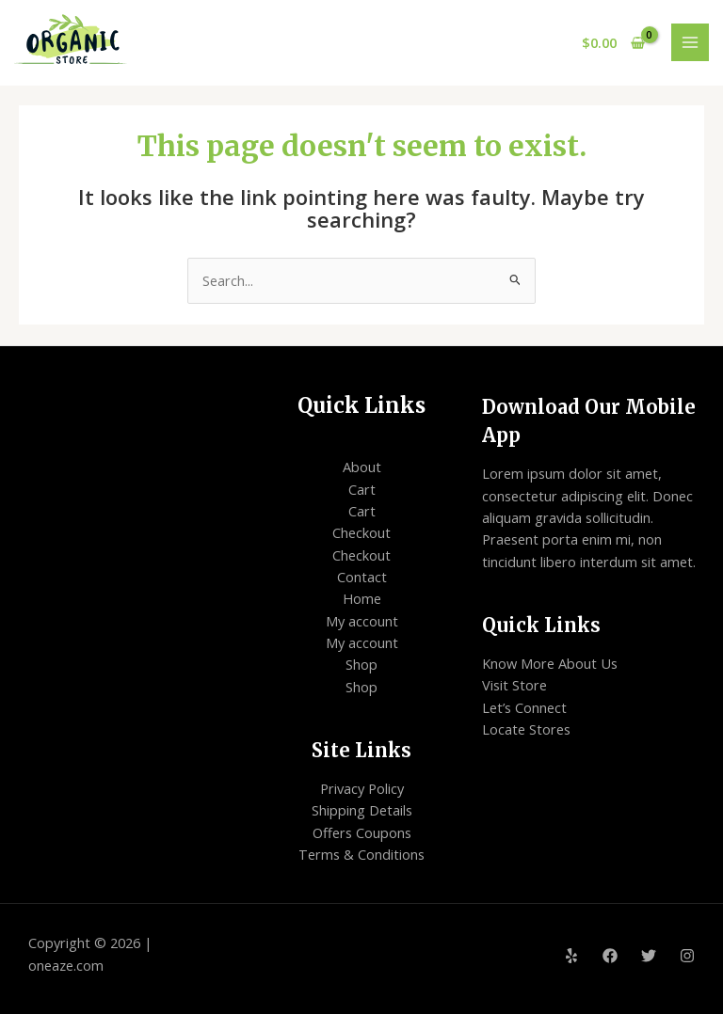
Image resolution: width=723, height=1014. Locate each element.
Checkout (361, 532)
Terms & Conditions (361, 854)
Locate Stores (526, 729)
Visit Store (514, 684)
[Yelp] (571, 955)
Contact (362, 576)
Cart (362, 489)
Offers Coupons (362, 832)
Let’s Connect (524, 707)
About (362, 466)
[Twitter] (648, 955)
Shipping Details (362, 809)
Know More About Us (550, 663)
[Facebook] (610, 955)
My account (362, 620)
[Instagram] (687, 955)
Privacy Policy (362, 788)
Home (362, 598)
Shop (361, 664)
